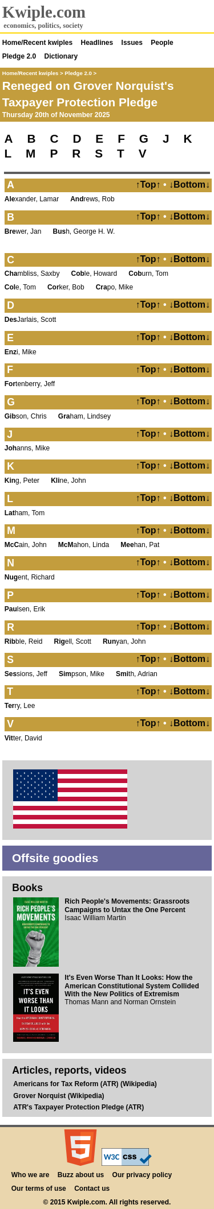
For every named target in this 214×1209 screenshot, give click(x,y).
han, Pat (139, 545)
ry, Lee (20, 706)
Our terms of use (38, 1189)
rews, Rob (92, 199)
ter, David (23, 738)
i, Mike (21, 352)
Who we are (30, 1175)
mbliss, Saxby (32, 274)
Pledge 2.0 (19, 56)
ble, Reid (24, 641)
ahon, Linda (83, 545)
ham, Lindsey (84, 416)
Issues (132, 43)
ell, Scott (72, 641)
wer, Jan (23, 231)
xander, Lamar (32, 199)
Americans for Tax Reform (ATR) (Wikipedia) (84, 1084)
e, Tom (20, 287)
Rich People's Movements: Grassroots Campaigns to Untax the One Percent (126, 905)
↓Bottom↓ (189, 184)
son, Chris (26, 416)
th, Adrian (137, 674)
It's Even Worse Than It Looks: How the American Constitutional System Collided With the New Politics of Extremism (131, 986)
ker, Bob (65, 287)
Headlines (97, 43)
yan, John (124, 641)
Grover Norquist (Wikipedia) (58, 1096)
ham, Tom (25, 513)
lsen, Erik (25, 609)
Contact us (92, 1189)
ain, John (26, 545)
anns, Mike (27, 448)
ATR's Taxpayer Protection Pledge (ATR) (78, 1107)
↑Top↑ (147, 184)
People (162, 43)
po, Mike (114, 287)
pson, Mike (81, 674)
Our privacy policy (142, 1175)
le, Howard (94, 274)
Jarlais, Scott (30, 320)
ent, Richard (30, 577)
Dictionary (61, 56)
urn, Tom (148, 274)
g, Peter (22, 481)
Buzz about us (81, 1175)
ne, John (68, 481)
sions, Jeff (26, 674)
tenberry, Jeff (30, 384)
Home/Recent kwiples (37, 43)
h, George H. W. (84, 231)
